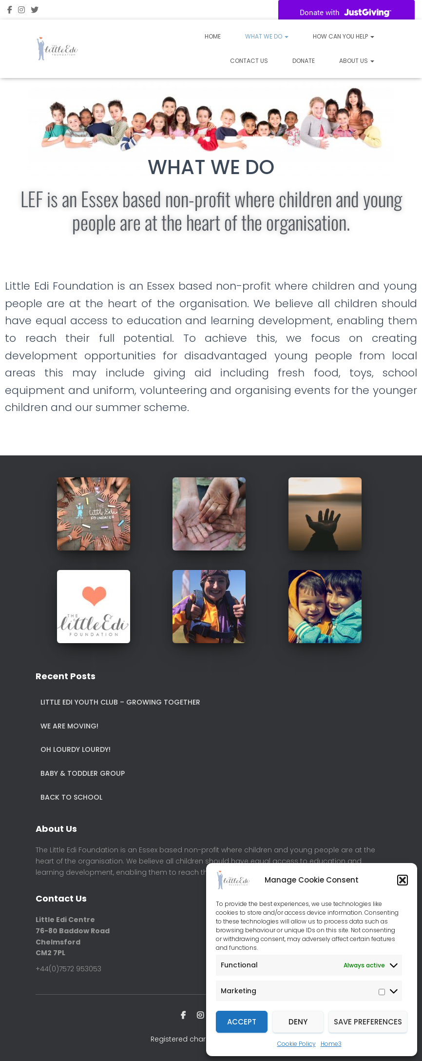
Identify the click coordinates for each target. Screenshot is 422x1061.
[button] (402, 880)
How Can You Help (343, 36)
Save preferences (368, 1022)
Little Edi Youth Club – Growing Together (120, 702)
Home (213, 36)
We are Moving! (69, 726)
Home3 (331, 1044)
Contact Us (249, 61)
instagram (21, 11)
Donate (303, 61)
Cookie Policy (296, 1044)
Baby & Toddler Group (82, 773)
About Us (356, 61)
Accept (241, 1022)
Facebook (9, 11)
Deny (297, 1022)
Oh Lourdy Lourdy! (75, 749)
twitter (34, 11)
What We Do (266, 36)
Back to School (71, 797)
